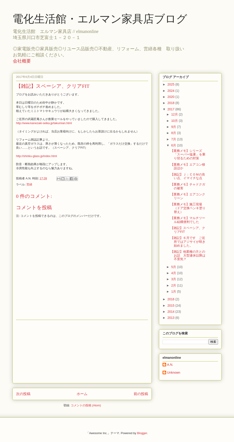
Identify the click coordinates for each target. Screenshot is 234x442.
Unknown (173, 372)
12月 (175, 114)
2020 (171, 97)
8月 (174, 133)
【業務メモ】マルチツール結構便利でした (187, 220)
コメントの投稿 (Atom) (86, 405)
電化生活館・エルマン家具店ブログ (99, 19)
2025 (171, 84)
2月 (174, 285)
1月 (174, 291)
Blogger (142, 433)
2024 (171, 91)
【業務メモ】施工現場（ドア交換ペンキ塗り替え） (187, 208)
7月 (174, 139)
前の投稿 (141, 394)
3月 (174, 279)
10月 (175, 121)
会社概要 (22, 60)
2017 (171, 109)
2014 (171, 311)
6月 (174, 145)
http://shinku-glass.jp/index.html (36, 156)
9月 (174, 127)
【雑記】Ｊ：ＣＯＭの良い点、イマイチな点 (187, 176)
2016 (171, 299)
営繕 (29, 184)
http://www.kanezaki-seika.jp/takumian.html (44, 123)
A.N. (170, 364)
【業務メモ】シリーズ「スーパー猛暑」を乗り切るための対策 (187, 154)
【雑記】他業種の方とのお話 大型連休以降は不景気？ (187, 255)
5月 (174, 267)
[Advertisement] (82, 351)
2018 (171, 103)
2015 (171, 305)
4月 (174, 273)
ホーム (82, 394)
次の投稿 (23, 394)
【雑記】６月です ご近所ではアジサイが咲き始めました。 (187, 241)
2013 (171, 317)
